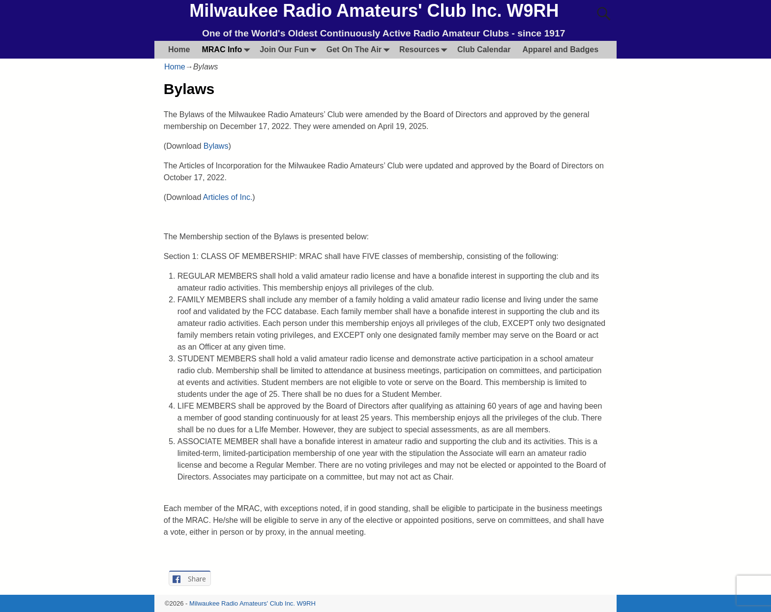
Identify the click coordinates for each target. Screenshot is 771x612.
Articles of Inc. (227, 197)
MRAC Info (228, 49)
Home (179, 49)
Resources (425, 49)
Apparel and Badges (560, 49)
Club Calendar (483, 49)
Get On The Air (359, 49)
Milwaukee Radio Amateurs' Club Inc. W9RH (374, 10)
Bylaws (216, 146)
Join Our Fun (290, 49)
